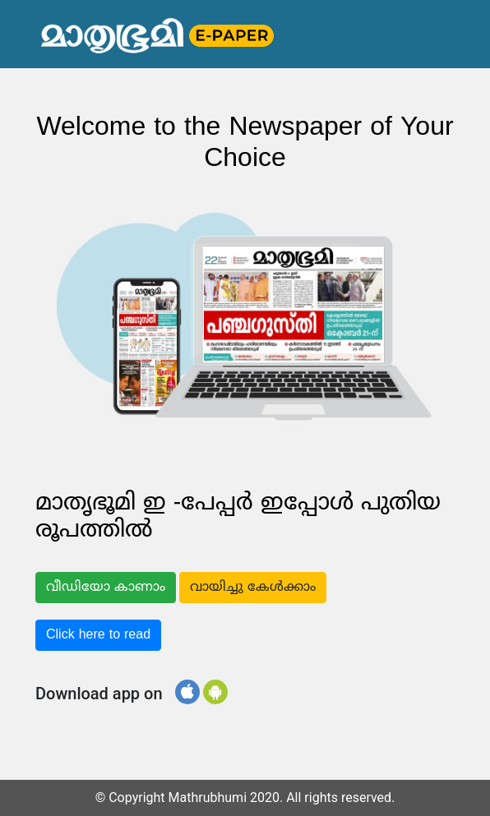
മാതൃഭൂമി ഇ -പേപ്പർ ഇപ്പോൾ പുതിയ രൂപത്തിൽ (238, 518)
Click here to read (98, 635)
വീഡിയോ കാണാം (105, 587)
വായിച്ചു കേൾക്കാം (253, 587)
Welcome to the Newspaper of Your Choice (244, 144)
